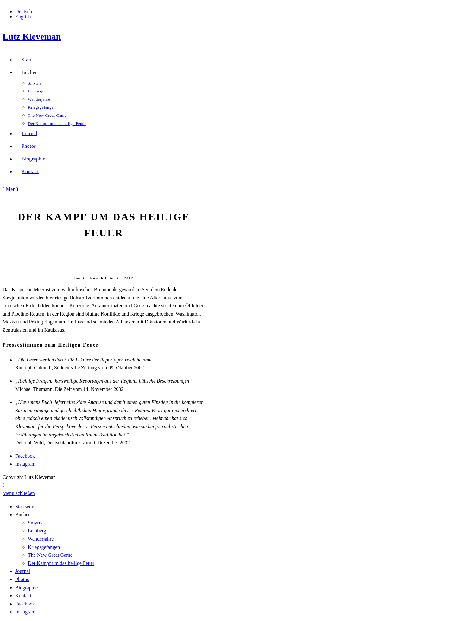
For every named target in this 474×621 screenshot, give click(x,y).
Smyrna (36, 522)
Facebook (25, 456)
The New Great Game (50, 555)
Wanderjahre (41, 539)
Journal (22, 571)
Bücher (22, 514)
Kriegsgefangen (44, 547)
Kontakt (23, 595)
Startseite (24, 506)
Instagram (25, 464)
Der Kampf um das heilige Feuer (61, 563)
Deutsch (23, 11)
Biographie (26, 587)
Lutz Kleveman (32, 36)
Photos (22, 579)
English (23, 16)
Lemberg (37, 530)
